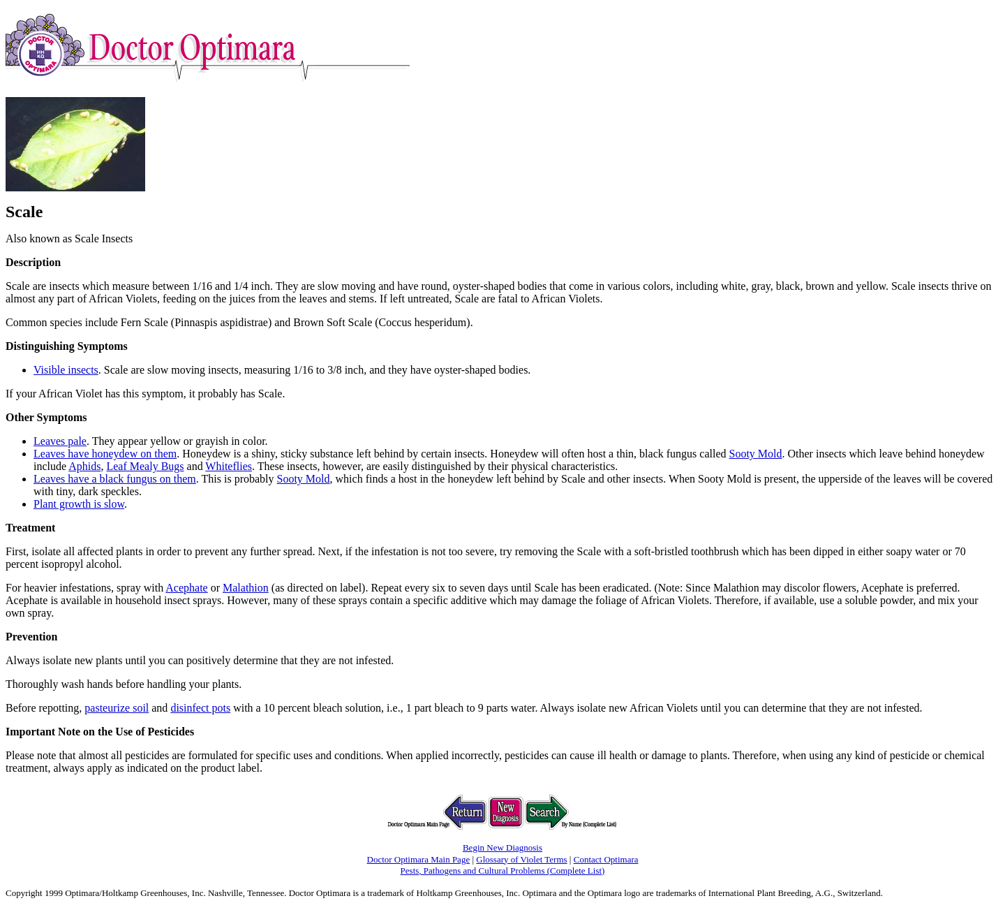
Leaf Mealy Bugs (145, 466)
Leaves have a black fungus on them (115, 479)
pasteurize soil (116, 708)
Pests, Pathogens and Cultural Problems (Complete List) (503, 870)
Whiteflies (228, 466)
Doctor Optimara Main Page (418, 859)
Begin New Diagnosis (502, 847)
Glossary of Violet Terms (521, 859)
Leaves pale (60, 441)
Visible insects (66, 370)
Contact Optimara (606, 859)
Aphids (84, 466)
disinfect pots (200, 708)
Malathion (246, 588)
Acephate (186, 588)
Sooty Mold (755, 454)
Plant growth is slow (79, 504)
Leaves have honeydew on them (105, 454)
